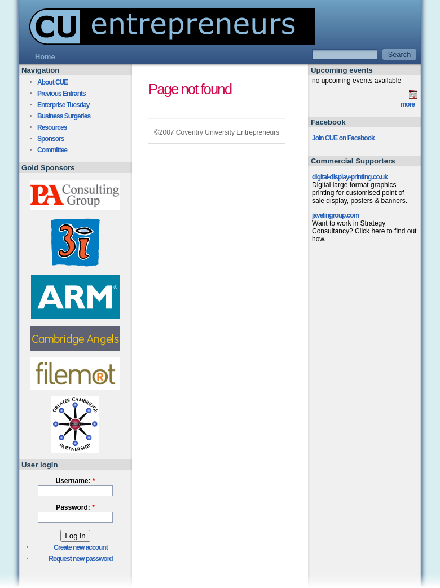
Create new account (80, 547)
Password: (75, 507)
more (408, 104)
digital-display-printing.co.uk (350, 177)
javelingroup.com (335, 215)
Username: (75, 481)
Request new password (80, 559)
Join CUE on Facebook (343, 138)
